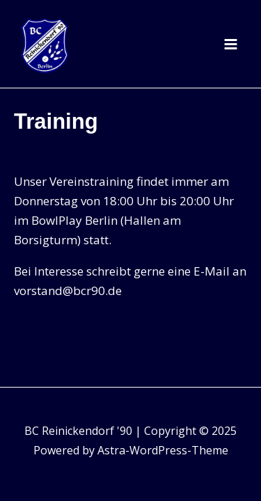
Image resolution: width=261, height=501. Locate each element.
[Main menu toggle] (231, 44)
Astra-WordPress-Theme (162, 450)
